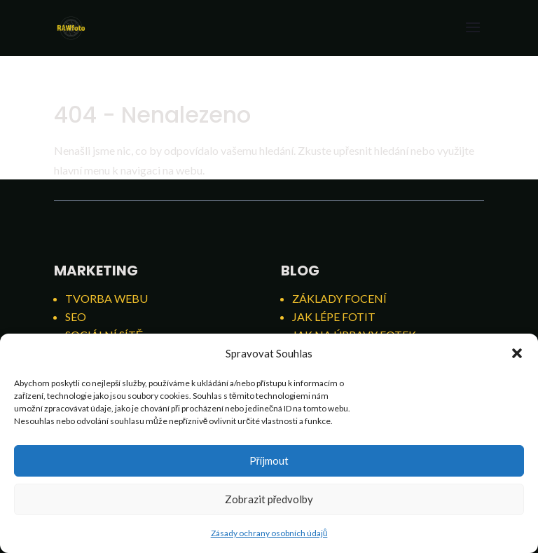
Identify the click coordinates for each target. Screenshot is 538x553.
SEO (75, 316)
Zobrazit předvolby (269, 499)
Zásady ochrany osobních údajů (269, 533)
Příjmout (269, 460)
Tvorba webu (106, 298)
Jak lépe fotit (333, 316)
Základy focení (339, 298)
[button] (517, 353)
